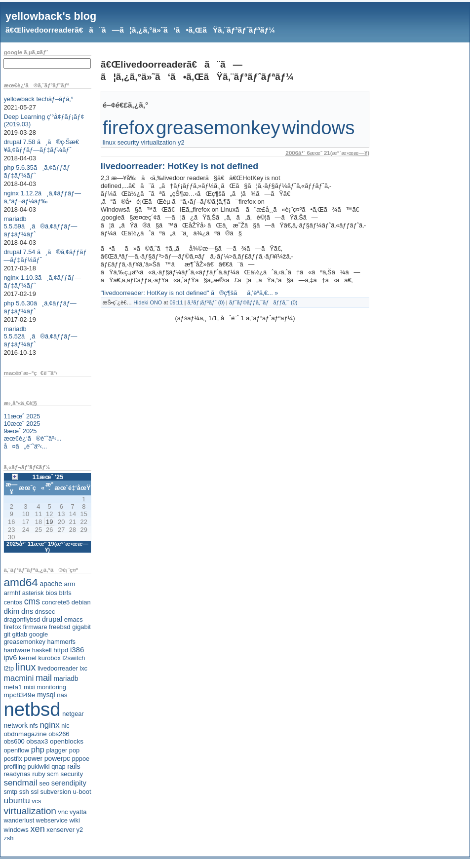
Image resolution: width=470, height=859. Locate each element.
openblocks (66, 741)
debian (81, 602)
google (38, 634)
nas (62, 695)
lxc (83, 668)
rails (73, 766)
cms (32, 601)
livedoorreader (58, 668)
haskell (42, 650)
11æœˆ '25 (48, 477)
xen (37, 829)
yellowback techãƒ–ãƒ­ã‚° (38, 99)
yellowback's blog (50, 16)
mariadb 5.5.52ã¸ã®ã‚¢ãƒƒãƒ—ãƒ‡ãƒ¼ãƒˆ (40, 336)
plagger (57, 750)
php (37, 749)
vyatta (78, 812)
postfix (12, 758)
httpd (60, 650)
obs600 (13, 741)
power (33, 758)
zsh (8, 838)
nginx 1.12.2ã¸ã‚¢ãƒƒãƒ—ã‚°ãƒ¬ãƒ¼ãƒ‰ (42, 197)
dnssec (45, 611)
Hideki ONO (147, 302)
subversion (55, 791)
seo (44, 783)
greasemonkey (24, 641)
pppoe (81, 758)
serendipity (68, 783)
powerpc (57, 758)
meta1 (12, 687)
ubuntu (16, 800)
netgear (72, 713)
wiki (74, 820)
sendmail (20, 782)
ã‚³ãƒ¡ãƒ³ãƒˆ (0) (206, 302)
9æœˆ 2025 (20, 431)
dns (27, 611)
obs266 (58, 734)
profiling (14, 766)
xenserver (60, 829)
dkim (11, 611)
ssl (35, 791)
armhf (11, 593)
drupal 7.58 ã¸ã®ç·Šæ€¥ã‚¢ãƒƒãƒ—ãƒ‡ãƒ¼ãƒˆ (41, 145)
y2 (80, 829)
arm (69, 584)
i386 (77, 649)
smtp (10, 791)
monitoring (51, 687)
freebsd (60, 627)
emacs (73, 619)
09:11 (176, 302)
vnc (63, 812)
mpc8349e (19, 695)
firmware (35, 627)
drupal (52, 619)
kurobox (49, 658)
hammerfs (61, 641)
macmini (18, 677)
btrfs (65, 593)
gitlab (20, 634)
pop (74, 750)
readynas (16, 774)
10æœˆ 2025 (21, 423)
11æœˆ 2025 (21, 416)
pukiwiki (39, 766)
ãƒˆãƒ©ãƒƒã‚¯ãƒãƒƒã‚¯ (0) (263, 302)
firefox (12, 627)
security (71, 774)
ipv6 (10, 658)
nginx (49, 725)
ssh (24, 791)
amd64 (20, 582)
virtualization (29, 811)
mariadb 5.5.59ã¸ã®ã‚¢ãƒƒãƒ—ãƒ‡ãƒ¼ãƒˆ (40, 226)
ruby (38, 774)
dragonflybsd (21, 619)
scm (52, 774)
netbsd (31, 709)
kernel (28, 658)
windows (16, 829)
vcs (36, 801)
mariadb (66, 678)
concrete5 (56, 602)
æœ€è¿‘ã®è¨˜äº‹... (32, 438)
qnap (58, 766)
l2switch (74, 658)
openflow (16, 750)
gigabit (81, 627)
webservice (52, 820)
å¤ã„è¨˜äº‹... (25, 446)
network (15, 725)
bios (51, 593)
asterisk (33, 593)
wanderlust (18, 820)
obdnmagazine (24, 734)
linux (26, 667)
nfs (34, 725)
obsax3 (37, 741)
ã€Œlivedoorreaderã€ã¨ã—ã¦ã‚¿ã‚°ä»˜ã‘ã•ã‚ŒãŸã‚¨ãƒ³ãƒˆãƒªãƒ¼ (140, 30)
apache (51, 584)
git (6, 634)
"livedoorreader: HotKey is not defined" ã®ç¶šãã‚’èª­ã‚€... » (189, 293)
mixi (29, 687)
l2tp (8, 668)
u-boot (82, 791)
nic (65, 725)
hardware (16, 650)
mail (44, 678)
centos (12, 602)
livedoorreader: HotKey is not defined (179, 166)
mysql (46, 695)
